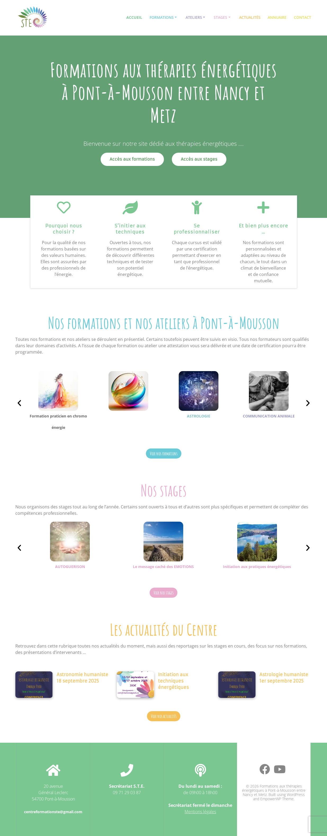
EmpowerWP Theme (277, 798)
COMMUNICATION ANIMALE (269, 416)
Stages (220, 17)
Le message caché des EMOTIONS (163, 566)
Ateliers (194, 17)
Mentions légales (200, 812)
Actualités (250, 17)
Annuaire (277, 17)
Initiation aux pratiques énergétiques (257, 566)
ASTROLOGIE (198, 416)
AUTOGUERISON (70, 566)
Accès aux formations (132, 159)
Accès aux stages (199, 159)
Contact (302, 17)
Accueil (134, 17)
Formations (162, 17)
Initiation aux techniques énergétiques (173, 681)
